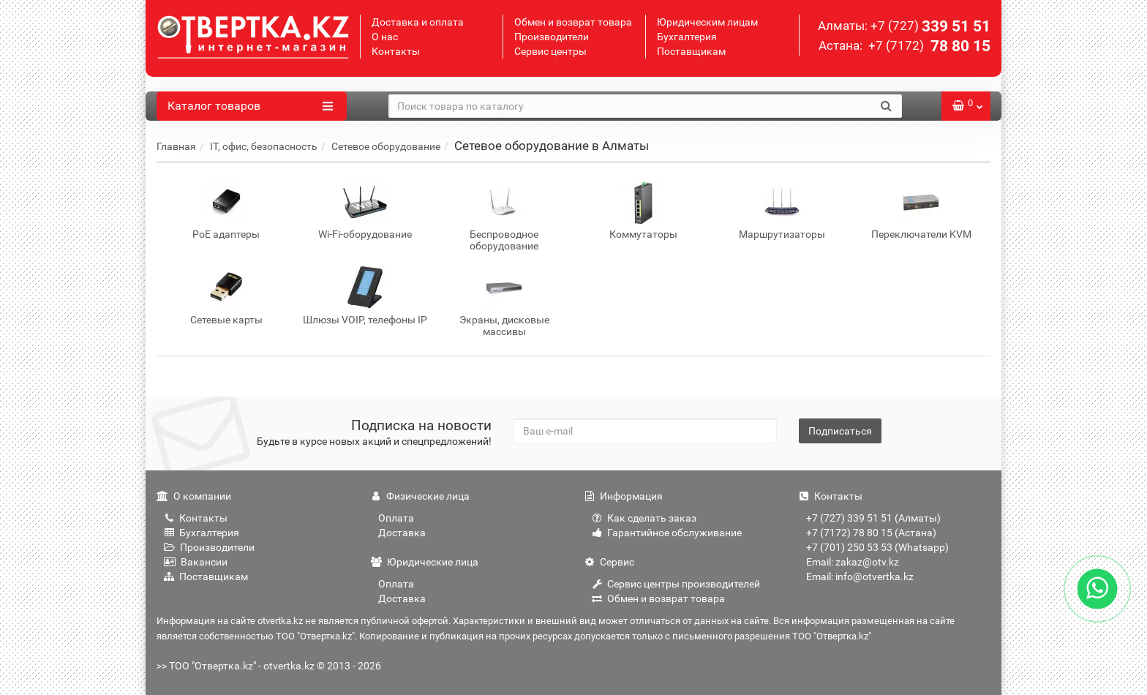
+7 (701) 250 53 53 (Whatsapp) (877, 547)
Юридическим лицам (707, 22)
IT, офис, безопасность (263, 146)
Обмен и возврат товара (573, 22)
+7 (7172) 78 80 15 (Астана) (871, 532)
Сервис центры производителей (676, 584)
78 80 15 (927, 46)
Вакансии (195, 562)
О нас (385, 36)
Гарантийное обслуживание (667, 532)
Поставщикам (691, 51)
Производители (551, 36)
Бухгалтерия (687, 36)
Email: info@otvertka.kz (860, 576)
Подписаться (840, 431)
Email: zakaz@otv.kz (852, 562)
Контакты (396, 51)
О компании (194, 496)
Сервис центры (550, 51)
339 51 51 (930, 26)
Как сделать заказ (644, 518)
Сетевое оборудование (385, 146)
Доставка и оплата (418, 22)
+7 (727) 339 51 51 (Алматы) (873, 518)
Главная (176, 146)
